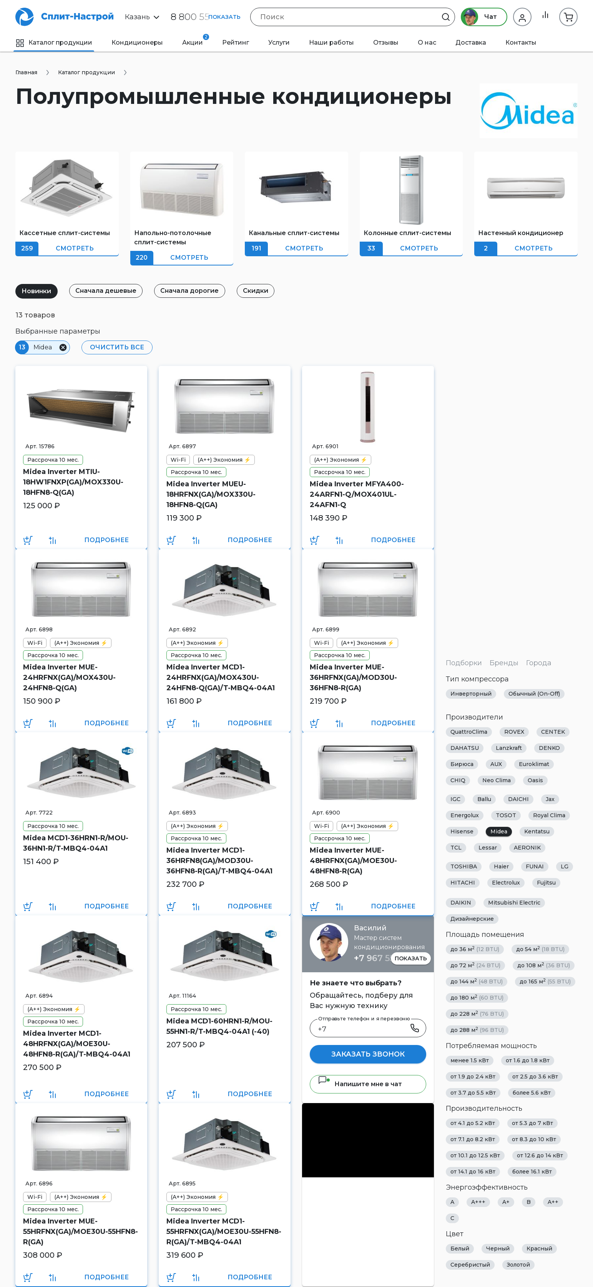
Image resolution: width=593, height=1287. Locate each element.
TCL (456, 847)
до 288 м (477, 1029)
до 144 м (476, 981)
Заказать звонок (368, 1054)
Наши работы (331, 42)
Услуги (279, 42)
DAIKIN (460, 902)
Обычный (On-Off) (534, 693)
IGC (455, 799)
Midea (498, 831)
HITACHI (462, 882)
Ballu (484, 799)
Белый (459, 1248)
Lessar (487, 847)
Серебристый (470, 1264)
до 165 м (545, 981)
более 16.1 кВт (532, 1171)
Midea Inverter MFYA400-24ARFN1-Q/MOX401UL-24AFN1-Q (357, 494)
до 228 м (477, 1013)
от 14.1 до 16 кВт (472, 1171)
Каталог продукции (53, 42)
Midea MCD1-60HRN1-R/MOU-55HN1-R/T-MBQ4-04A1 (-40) (219, 1026)
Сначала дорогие (195, 290)
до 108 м (543, 965)
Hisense (461, 831)
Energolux (464, 815)
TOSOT (506, 815)
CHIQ (457, 780)
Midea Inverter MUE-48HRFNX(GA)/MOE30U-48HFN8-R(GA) (353, 860)
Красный (539, 1248)
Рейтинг (235, 42)
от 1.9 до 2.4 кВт (472, 1076)
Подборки (464, 663)
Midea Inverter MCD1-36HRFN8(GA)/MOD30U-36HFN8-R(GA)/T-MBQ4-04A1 (219, 860)
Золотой (518, 1264)
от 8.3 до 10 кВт (534, 1139)
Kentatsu (537, 831)
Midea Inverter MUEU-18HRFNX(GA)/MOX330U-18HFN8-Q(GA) (211, 494)
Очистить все (116, 347)
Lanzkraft (509, 747)
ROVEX (514, 731)
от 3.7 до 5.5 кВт (473, 1092)
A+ (506, 1202)
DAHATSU (464, 747)
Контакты (521, 42)
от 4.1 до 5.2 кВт (472, 1123)
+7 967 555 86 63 (389, 958)
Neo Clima (496, 780)
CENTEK (553, 731)
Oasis (535, 780)
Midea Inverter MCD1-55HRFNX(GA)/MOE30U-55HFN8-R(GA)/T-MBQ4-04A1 (223, 1231)
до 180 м (476, 997)
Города (538, 663)
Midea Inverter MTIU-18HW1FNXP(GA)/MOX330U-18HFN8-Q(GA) (73, 482)
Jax (550, 799)
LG (564, 866)
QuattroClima (468, 731)
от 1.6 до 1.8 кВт (528, 1060)
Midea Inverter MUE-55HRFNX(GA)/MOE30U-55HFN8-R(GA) (80, 1231)
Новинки (37, 291)
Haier (501, 866)
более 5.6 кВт (532, 1092)
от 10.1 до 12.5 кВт (475, 1155)
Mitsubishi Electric (514, 902)
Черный (498, 1248)
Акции (195, 40)
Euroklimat (534, 764)
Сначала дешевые (109, 290)
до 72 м (475, 965)
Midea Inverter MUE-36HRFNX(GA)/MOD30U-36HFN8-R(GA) (353, 677)
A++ (553, 1202)
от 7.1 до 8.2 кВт (472, 1139)
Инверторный (471, 693)
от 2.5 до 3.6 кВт (535, 1076)
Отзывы (386, 42)
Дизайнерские (472, 918)
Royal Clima (549, 815)
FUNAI (535, 866)
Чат (477, 16)
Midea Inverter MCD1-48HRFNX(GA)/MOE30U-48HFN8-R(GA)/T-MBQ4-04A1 (76, 1043)
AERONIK (527, 847)
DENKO (549, 747)
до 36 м (474, 949)
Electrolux (506, 882)
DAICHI (518, 799)
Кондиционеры (137, 42)
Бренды (504, 663)
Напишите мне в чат (360, 1084)
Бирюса (461, 764)
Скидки (263, 290)
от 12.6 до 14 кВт (540, 1155)
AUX (496, 764)
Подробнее (106, 540)
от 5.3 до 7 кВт (532, 1123)
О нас (427, 42)
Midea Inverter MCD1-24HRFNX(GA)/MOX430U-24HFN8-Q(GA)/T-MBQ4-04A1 (220, 677)
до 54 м (540, 949)
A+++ (478, 1202)
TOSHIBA (463, 866)
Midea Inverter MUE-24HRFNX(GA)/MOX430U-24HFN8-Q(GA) (69, 677)
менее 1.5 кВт (469, 1060)
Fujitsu (546, 882)
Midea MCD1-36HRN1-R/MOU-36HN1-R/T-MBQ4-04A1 (75, 843)
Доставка (470, 42)
